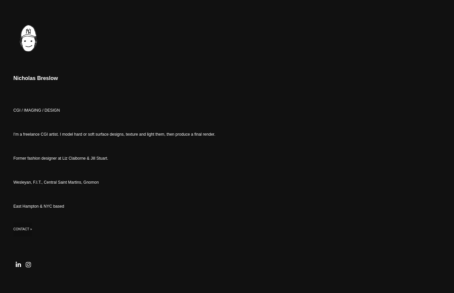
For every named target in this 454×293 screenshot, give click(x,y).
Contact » (22, 229)
